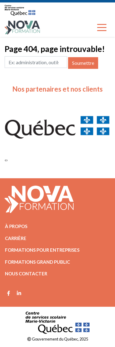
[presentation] (5, 160)
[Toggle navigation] (101, 27)
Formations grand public (37, 262)
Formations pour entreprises (42, 250)
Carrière (15, 238)
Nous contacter (26, 273)
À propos (16, 226)
